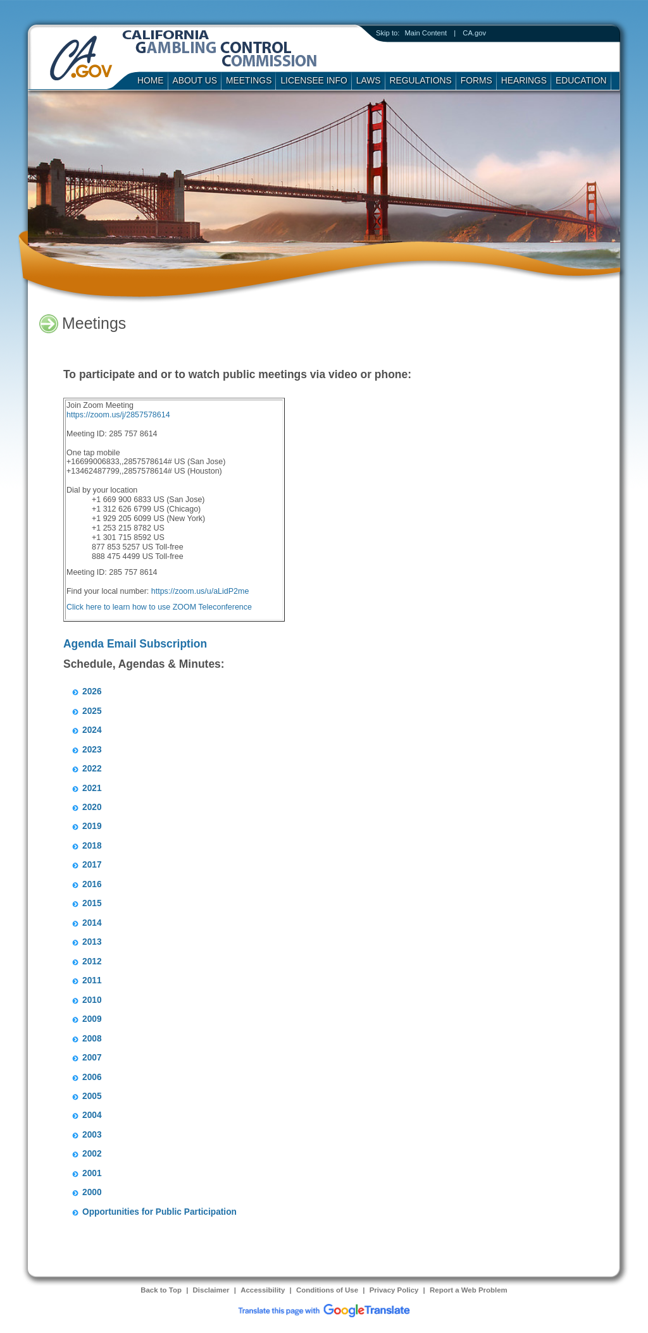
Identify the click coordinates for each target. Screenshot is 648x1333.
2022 (92, 768)
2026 (92, 691)
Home (150, 80)
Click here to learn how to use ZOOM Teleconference (159, 607)
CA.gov (474, 33)
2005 (92, 1096)
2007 (92, 1057)
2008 (92, 1038)
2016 (92, 884)
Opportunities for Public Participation (159, 1212)
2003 (92, 1135)
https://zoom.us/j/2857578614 (118, 414)
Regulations (421, 80)
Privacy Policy (394, 1290)
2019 (92, 826)
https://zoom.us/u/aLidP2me (200, 591)
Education (581, 80)
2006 (92, 1077)
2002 (92, 1153)
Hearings (524, 80)
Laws (368, 80)
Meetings (248, 80)
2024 (92, 730)
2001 (92, 1173)
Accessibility (262, 1290)
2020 (92, 807)
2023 (92, 749)
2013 (92, 942)
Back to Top (161, 1290)
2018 (92, 846)
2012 (92, 961)
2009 (92, 1019)
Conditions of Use (327, 1290)
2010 (92, 1000)
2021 (92, 788)
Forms (476, 80)
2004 (92, 1115)
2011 (92, 980)
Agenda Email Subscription (135, 643)
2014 (92, 923)
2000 (92, 1192)
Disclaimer (211, 1290)
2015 (92, 903)
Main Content (425, 33)
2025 (92, 711)
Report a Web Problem (469, 1290)
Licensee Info (313, 80)
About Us (195, 80)
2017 (92, 864)
